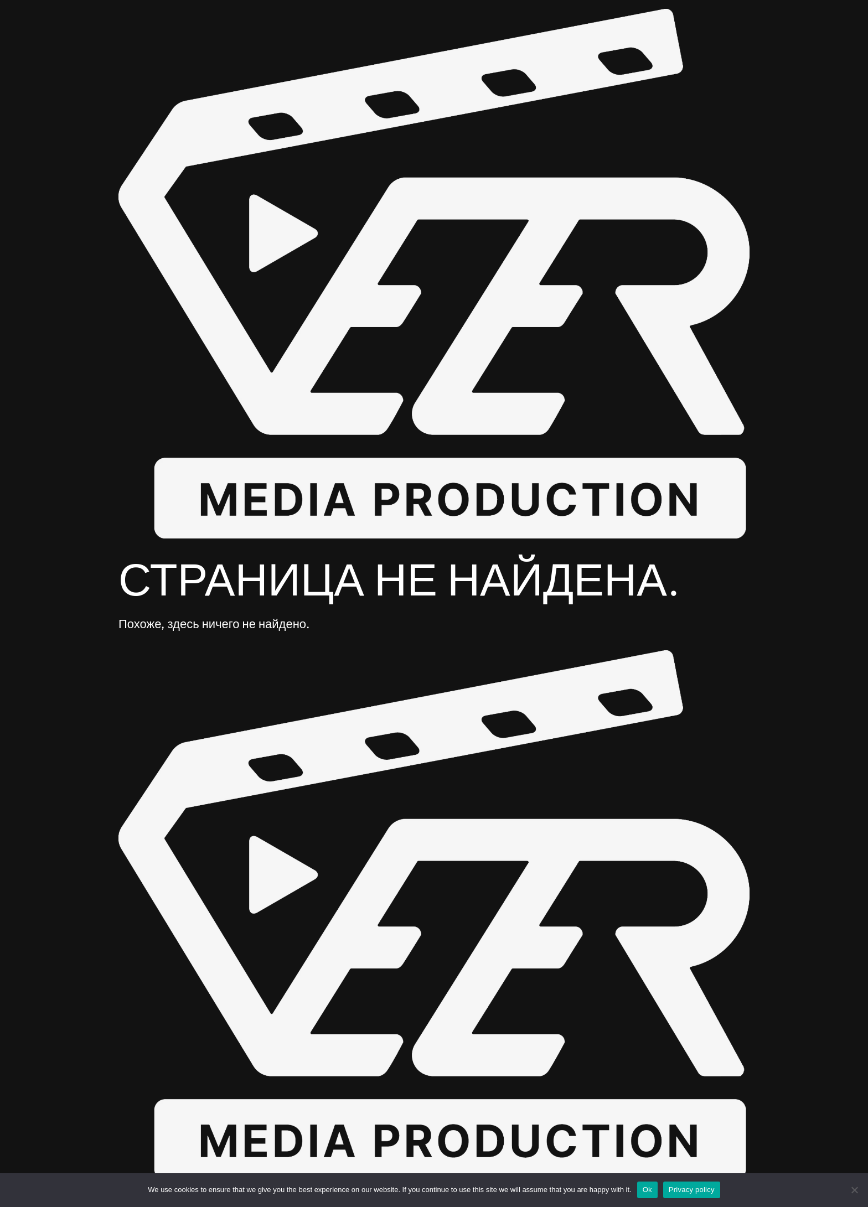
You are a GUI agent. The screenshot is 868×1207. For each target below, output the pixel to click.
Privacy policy (692, 1189)
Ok (647, 1189)
